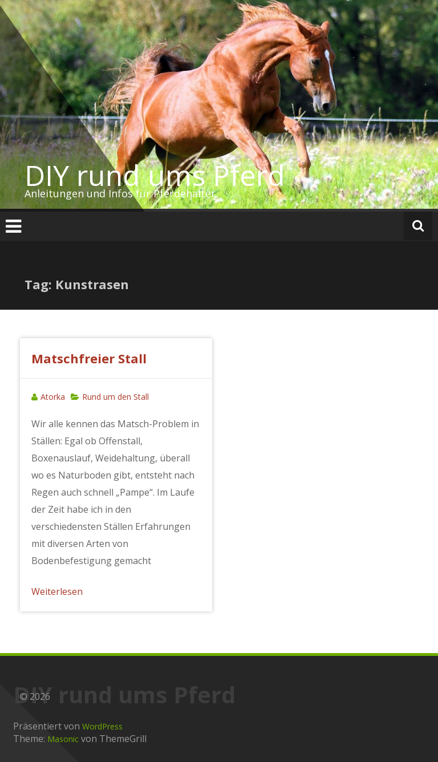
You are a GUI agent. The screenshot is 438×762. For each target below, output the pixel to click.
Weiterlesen (57, 591)
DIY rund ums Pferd (155, 175)
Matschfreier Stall (89, 358)
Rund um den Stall (115, 396)
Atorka (52, 396)
